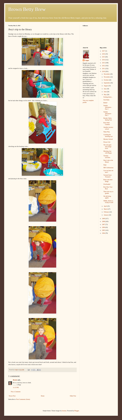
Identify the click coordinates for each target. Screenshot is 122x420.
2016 (103, 54)
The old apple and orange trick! (107, 146)
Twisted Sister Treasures (107, 176)
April (105, 206)
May (105, 94)
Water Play (106, 132)
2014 (103, 60)
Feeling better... (107, 97)
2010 (103, 71)
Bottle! (105, 103)
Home (42, 396)
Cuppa (87, 60)
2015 (103, 57)
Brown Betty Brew (27, 9)
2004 (103, 233)
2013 (103, 63)
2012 (103, 65)
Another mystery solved (108, 128)
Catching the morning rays (108, 135)
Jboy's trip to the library (108, 161)
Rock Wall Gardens (106, 123)
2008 (103, 221)
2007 (103, 224)
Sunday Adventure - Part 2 (107, 107)
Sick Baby (106, 100)
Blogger (76, 411)
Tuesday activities (106, 156)
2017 (103, 51)
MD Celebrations (108, 167)
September (107, 83)
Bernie (15, 380)
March (106, 209)
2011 (103, 68)
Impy (104, 165)
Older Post (73, 396)
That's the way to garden (108, 192)
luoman (64, 411)
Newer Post (12, 396)
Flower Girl (106, 142)
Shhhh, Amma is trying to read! (108, 201)
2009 (103, 218)
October (106, 80)
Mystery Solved (108, 139)
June (105, 91)
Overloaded (106, 184)
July (105, 89)
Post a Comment (15, 391)
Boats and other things (107, 180)
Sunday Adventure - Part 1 (107, 113)
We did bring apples (107, 197)
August (106, 86)
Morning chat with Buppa (107, 152)
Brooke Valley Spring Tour (107, 119)
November (107, 77)
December (107, 74)
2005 (103, 230)
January (106, 215)
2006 (103, 227)
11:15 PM (16, 387)
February (106, 212)
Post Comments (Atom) (23, 399)
